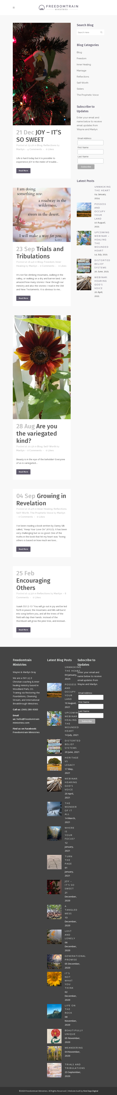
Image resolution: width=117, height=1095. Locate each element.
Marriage (81, 70)
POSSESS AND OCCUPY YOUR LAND (100, 211)
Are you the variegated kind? (36, 434)
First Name (83, 147)
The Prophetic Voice (41, 513)
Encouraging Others (33, 584)
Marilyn (20, 149)
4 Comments (34, 149)
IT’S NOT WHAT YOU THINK (69, 980)
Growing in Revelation (41, 499)
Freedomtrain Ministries (26, 732)
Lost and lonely (70, 934)
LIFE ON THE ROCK (70, 1009)
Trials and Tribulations (40, 252)
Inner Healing (45, 509)
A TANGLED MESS (71, 910)
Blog (39, 145)
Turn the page (68, 860)
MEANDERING (74, 1047)
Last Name (83, 156)
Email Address (84, 138)
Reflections (49, 145)
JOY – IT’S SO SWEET (38, 136)
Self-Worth (50, 446)
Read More (23, 171)
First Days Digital (90, 1091)
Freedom (49, 262)
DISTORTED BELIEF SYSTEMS (102, 264)
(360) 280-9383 (29, 709)
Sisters (80, 88)
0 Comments (47, 266)
